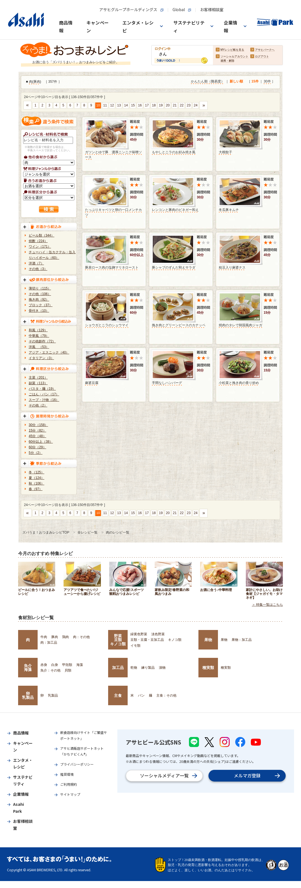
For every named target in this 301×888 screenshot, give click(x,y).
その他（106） (40, 294)
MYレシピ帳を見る (232, 50)
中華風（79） (39, 336)
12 (112, 105)
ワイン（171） (40, 247)
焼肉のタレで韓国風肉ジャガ (240, 325)
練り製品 (148, 668)
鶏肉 (65, 637)
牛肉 (43, 637)
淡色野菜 (158, 634)
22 (181, 105)
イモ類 (135, 646)
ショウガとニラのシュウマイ (106, 325)
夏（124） (36, 478)
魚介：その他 (50, 670)
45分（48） (37, 436)
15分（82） (37, 430)
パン (141, 695)
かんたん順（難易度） (207, 82)
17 (147, 105)
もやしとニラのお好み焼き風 (173, 152)
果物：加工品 (242, 640)
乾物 (133, 668)
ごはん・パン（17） (44, 394)
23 (188, 105)
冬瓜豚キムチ (229, 210)
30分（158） (38, 425)
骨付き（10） (39, 311)
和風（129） (38, 330)
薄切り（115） (40, 288)
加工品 (118, 667)
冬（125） (36, 472)
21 (174, 105)
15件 (254, 82)
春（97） (35, 489)
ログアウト (262, 56)
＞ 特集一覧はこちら (267, 605)
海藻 (79, 665)
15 (133, 105)
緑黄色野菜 (138, 634)
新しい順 (236, 82)
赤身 (43, 665)
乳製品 (53, 695)
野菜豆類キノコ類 (118, 640)
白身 (54, 665)
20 (167, 105)
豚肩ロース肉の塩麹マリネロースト (112, 267)
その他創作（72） (42, 341)
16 (140, 105)
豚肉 (36, 82)
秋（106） (36, 483)
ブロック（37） (40, 305)
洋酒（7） (36, 263)
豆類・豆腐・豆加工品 (147, 640)
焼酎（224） (38, 241)
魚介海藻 (28, 667)
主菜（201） (38, 377)
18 (154, 105)
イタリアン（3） (41, 358)
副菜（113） (38, 383)
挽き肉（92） (39, 299)
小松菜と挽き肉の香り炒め (239, 383)
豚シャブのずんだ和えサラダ (173, 267)
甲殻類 (67, 665)
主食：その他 (166, 695)
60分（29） (37, 447)
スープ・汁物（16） (44, 400)
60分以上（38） (41, 442)
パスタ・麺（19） (42, 389)
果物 (208, 640)
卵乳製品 (28, 695)
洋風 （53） (39, 347)
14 (126, 105)
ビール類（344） (41, 235)
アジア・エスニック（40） (49, 352)
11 (105, 105)
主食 (118, 695)
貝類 (68, 670)
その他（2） (38, 405)
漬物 (162, 668)
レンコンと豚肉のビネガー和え (175, 210)
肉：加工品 (48, 642)
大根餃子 (225, 152)
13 (119, 105)
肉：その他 (81, 637)
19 (160, 105)
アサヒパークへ (265, 50)
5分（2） (35, 453)
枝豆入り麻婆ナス (232, 267)
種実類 (208, 667)
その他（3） (38, 269)
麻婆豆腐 (91, 383)
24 (195, 105)
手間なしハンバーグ (167, 383)
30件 (267, 82)
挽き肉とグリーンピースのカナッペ (178, 325)
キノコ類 (174, 640)
